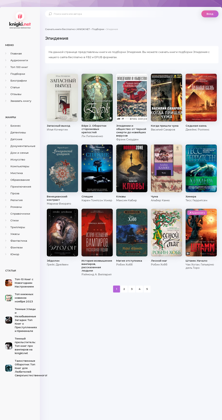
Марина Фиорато (59, 203)
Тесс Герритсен (196, 200)
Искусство (15, 159)
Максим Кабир (126, 200)
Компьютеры (17, 166)
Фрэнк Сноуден (127, 139)
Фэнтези (14, 247)
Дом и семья (17, 152)
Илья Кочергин (57, 129)
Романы (13, 207)
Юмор (12, 254)
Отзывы (13, 94)
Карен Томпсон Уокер (97, 200)
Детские (13, 139)
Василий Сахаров (163, 129)
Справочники (17, 213)
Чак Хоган (192, 264)
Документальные (20, 146)
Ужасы (12, 234)
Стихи (12, 220)
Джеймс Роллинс (198, 129)
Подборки (15, 73)
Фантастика (16, 240)
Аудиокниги (16, 60)
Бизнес (13, 125)
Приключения (18, 186)
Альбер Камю (160, 200)
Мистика (14, 173)
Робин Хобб (124, 264)
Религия (14, 200)
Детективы (15, 132)
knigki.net (20, 20)
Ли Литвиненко (92, 136)
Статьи (12, 87)
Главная (13, 53)
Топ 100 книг (16, 67)
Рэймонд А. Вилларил (97, 274)
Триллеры (15, 227)
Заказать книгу (18, 101)
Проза (12, 193)
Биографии (16, 80)
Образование (17, 179)
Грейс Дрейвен (57, 264)
